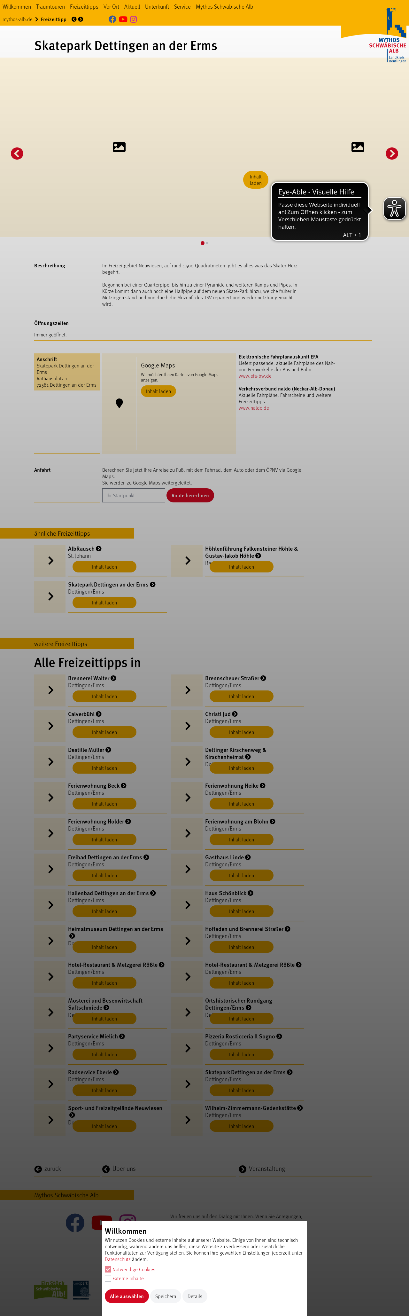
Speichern (165, 1296)
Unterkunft (157, 6)
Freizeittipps (84, 6)
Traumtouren (50, 6)
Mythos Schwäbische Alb (224, 6)
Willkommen (17, 6)
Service (182, 6)
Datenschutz (118, 1259)
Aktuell (132, 6)
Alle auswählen (127, 1296)
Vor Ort (111, 6)
